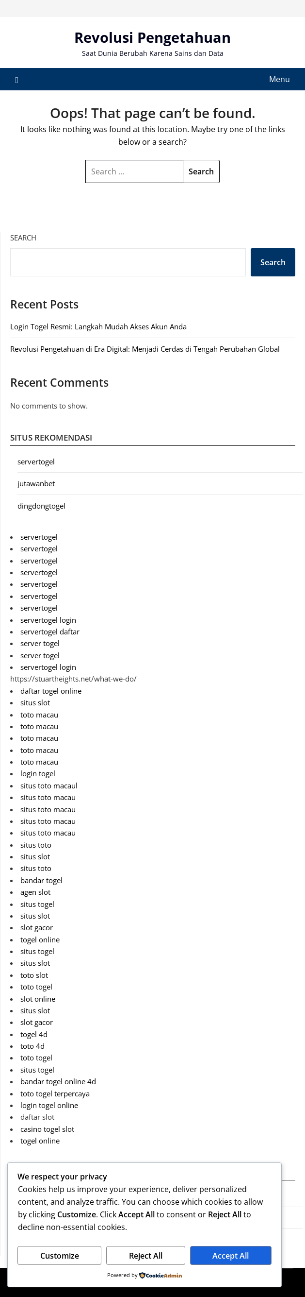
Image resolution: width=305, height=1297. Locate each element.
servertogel (36, 461)
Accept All (230, 1255)
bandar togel (41, 880)
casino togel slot (47, 1129)
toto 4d (32, 1046)
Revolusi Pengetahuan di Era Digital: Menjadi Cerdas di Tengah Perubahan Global (145, 349)
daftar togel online (50, 691)
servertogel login (48, 620)
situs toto (35, 845)
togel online (40, 939)
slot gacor (36, 927)
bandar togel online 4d (58, 1081)
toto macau (39, 714)
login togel (37, 773)
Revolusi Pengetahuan (152, 37)
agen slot (35, 892)
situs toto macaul (49, 785)
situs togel (37, 904)
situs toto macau (48, 797)
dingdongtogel (41, 506)
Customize (59, 1255)
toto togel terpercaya (55, 1093)
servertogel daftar (50, 631)
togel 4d (34, 1034)
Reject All (145, 1255)
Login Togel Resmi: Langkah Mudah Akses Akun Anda (98, 326)
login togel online (49, 1105)
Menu (279, 79)
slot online (37, 999)
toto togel (36, 986)
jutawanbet (36, 483)
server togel (40, 643)
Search (23, 237)
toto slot (34, 975)
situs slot (35, 702)
